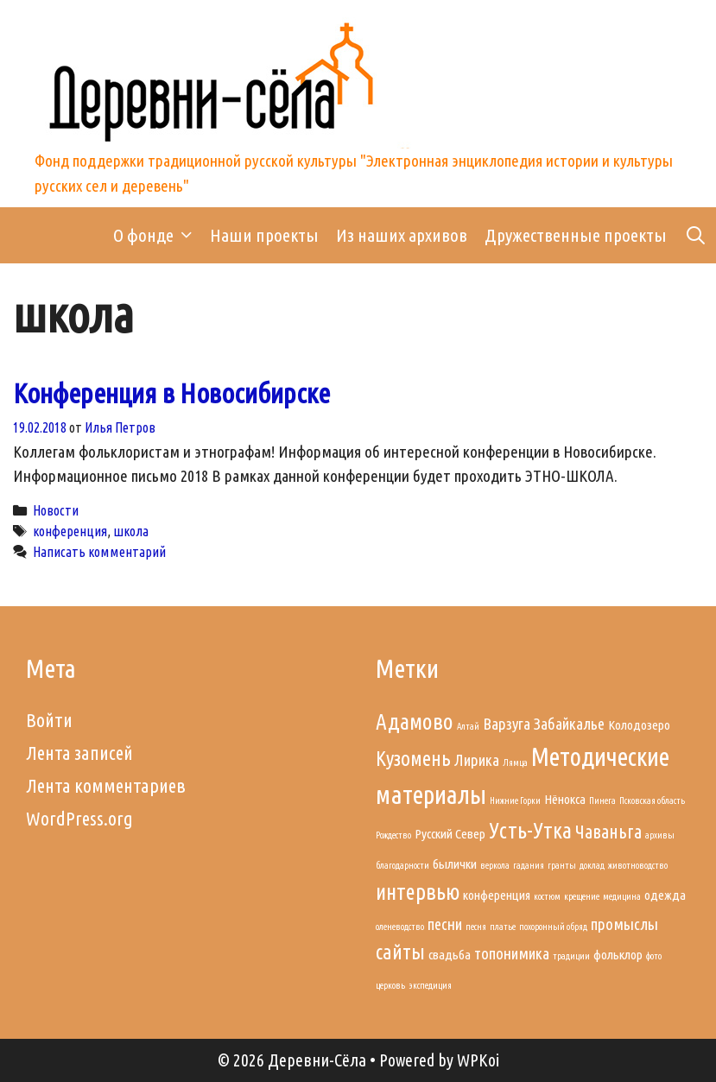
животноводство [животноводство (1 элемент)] (638, 865)
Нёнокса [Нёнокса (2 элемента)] (565, 799)
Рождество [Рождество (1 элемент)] (393, 835)
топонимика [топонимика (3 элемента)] (511, 954)
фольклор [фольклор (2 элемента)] (618, 954)
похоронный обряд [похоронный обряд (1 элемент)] (553, 926)
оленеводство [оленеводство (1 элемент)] (400, 926)
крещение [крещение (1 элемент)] (581, 896)
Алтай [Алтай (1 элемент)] (468, 726)
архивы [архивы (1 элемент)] (660, 835)
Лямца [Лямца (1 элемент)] (515, 762)
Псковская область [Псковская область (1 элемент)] (652, 800)
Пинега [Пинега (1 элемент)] (602, 800)
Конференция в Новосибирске (171, 392)
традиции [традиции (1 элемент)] (571, 956)
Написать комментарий (99, 552)
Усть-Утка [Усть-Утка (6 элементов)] (530, 830)
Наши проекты (264, 235)
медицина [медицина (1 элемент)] (622, 896)
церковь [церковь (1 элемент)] (390, 985)
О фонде (157, 235)
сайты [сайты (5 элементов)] (400, 951)
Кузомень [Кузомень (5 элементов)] (413, 758)
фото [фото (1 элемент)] (654, 956)
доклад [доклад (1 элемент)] (592, 865)
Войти (49, 720)
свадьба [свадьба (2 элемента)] (449, 954)
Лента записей (79, 752)
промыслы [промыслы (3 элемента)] (624, 924)
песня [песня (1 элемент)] (476, 926)
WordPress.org (79, 818)
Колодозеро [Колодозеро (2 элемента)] (639, 725)
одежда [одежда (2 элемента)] (665, 895)
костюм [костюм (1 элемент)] (547, 896)
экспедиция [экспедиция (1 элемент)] (430, 985)
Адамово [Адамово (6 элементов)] (414, 721)
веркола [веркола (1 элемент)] (495, 865)
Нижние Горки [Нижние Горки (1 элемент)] (515, 800)
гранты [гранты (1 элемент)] (562, 865)
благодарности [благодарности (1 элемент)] (402, 865)
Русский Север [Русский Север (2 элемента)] (450, 833)
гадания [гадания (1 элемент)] (528, 865)
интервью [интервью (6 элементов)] (417, 891)
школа (131, 531)
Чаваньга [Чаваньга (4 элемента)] (608, 831)
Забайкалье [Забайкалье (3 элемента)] (569, 724)
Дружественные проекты (576, 235)
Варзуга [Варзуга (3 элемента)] (506, 724)
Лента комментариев (106, 785)
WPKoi (478, 1060)
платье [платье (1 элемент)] (503, 926)
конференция (70, 531)
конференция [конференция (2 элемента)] (496, 895)
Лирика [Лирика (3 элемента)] (476, 760)
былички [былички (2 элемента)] (455, 864)
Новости (56, 510)
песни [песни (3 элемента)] (445, 924)
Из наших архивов (401, 235)
